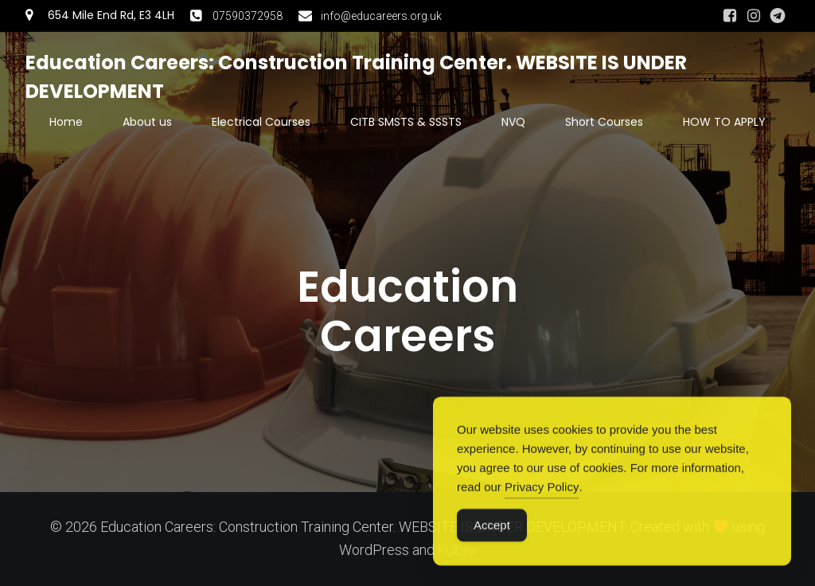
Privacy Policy (542, 495)
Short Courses (604, 122)
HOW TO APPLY (724, 122)
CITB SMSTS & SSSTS (406, 122)
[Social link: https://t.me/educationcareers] (778, 16)
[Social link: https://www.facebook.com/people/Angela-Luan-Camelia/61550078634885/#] (730, 16)
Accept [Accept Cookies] (492, 533)
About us (147, 122)
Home (66, 122)
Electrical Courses (261, 122)
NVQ (513, 122)
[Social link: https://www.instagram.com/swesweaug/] (754, 16)
